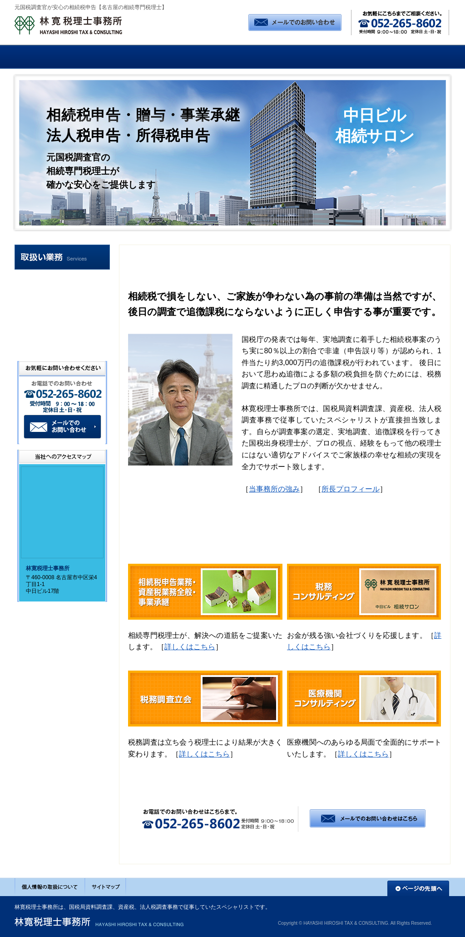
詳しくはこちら (189, 647)
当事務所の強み (274, 489)
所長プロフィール (351, 489)
